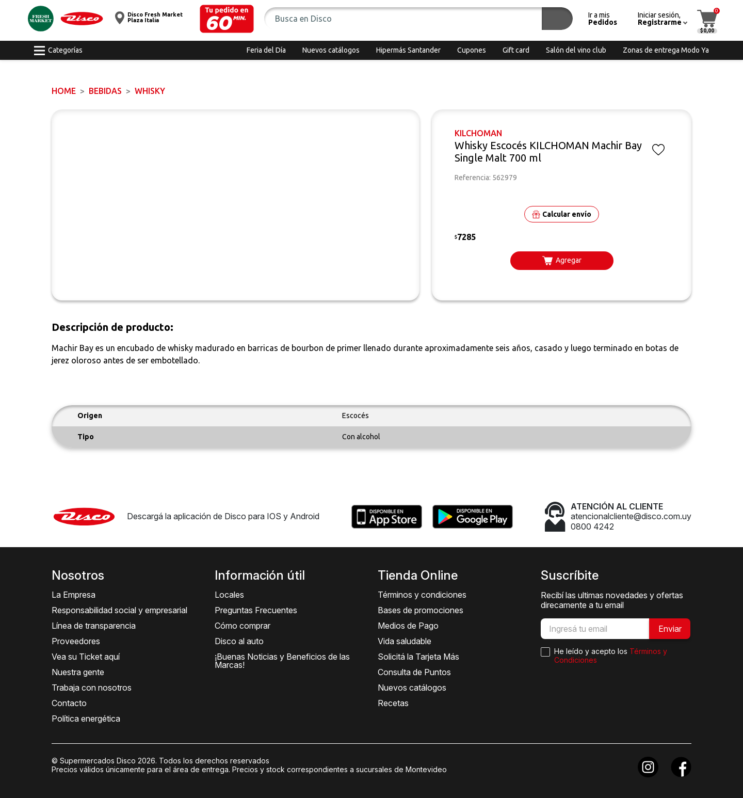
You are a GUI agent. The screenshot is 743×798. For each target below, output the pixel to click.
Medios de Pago (408, 625)
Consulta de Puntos (414, 672)
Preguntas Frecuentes (256, 610)
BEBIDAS (105, 90)
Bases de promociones (420, 610)
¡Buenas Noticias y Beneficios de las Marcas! (282, 660)
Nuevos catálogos (412, 687)
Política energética (86, 718)
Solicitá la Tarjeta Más (418, 656)
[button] (227, 19)
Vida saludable (404, 641)
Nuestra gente (78, 672)
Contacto (69, 703)
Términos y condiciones (422, 594)
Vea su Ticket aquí (86, 656)
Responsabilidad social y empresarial (119, 610)
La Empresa (73, 594)
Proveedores (76, 641)
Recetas (393, 703)
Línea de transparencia (94, 625)
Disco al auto (239, 641)
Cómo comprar (242, 625)
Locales (229, 594)
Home (64, 90)
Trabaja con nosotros (92, 687)
